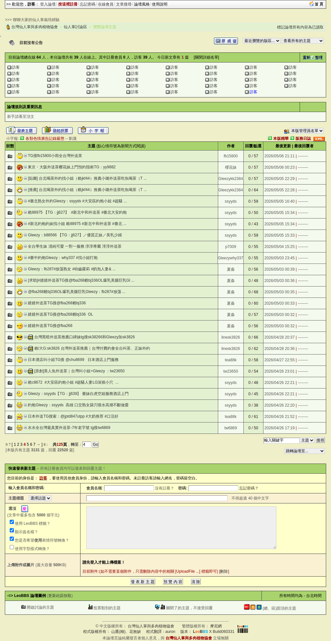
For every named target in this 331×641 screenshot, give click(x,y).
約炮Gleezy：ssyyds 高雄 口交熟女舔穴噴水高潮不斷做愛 (78, 405)
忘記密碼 (87, 4)
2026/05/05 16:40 (279, 201)
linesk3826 (230, 337)
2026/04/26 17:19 (279, 428)
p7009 (230, 246)
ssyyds (231, 201)
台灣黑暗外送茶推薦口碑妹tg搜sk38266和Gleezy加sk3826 (84, 337)
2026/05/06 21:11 (279, 156)
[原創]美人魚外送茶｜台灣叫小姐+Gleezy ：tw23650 (79, 371)
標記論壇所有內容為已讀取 (300, 27)
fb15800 (231, 156)
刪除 (224, 571)
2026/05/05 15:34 (279, 212)
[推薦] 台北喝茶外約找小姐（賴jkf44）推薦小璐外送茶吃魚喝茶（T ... (87, 189)
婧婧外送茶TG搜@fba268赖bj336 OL (60, 314)
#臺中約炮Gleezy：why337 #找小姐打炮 (62, 257)
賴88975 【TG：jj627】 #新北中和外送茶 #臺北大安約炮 (77, 212)
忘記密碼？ (249, 488)
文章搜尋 (124, 4)
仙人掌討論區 (75, 27)
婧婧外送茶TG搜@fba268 (50, 325)
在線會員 (105, 4)
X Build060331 (213, 631)
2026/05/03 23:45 (279, 258)
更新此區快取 (59, 595)
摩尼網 (216, 626)
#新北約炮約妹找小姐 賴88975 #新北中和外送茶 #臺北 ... (77, 223)
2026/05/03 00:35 (279, 292)
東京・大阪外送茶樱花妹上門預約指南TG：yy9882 (71, 167)
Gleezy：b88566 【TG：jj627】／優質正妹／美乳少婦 (75, 235)
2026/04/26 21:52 (279, 416)
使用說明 (159, 4)
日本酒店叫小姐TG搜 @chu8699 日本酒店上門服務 (73, 359)
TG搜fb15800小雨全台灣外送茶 (55, 155)
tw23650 (230, 371)
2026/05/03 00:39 (279, 269)
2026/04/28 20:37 (279, 337)
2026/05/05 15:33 (279, 235)
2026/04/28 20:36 (279, 348)
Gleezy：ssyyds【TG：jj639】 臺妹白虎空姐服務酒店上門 (78, 393)
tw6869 (230, 428)
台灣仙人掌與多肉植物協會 (34, 27)
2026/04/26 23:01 (279, 371)
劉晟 (73, 138)
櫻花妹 (231, 167)
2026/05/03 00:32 (279, 314)
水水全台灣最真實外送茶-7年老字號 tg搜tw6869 (69, 427)
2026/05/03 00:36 (279, 280)
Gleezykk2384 (231, 178)
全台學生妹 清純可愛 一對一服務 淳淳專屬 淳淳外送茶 (74, 246)
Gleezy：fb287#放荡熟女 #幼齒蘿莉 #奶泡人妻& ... (71, 269)
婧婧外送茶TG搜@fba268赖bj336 (57, 303)
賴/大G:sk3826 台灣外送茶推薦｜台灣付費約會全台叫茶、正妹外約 (92, 348)
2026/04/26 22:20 (279, 405)
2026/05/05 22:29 (279, 178)
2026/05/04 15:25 (279, 246)
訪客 (16, 67)
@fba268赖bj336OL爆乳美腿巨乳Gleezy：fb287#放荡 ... (76, 291)
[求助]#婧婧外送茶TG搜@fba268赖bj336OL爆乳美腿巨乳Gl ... (81, 280)
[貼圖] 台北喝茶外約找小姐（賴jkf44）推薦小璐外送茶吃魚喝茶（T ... (87, 178)
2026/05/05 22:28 (279, 190)
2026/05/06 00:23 (279, 167)
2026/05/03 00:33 (279, 303)
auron (171, 631)
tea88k (231, 360)
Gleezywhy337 (230, 258)
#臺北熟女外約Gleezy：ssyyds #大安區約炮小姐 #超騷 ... (77, 201)
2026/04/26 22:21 (279, 382)
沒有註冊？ (164, 488)
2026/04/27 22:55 (279, 360)
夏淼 (231, 269)
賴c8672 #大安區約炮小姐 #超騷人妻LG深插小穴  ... (73, 382)
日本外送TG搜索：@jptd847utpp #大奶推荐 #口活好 (73, 416)
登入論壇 (48, 4)
